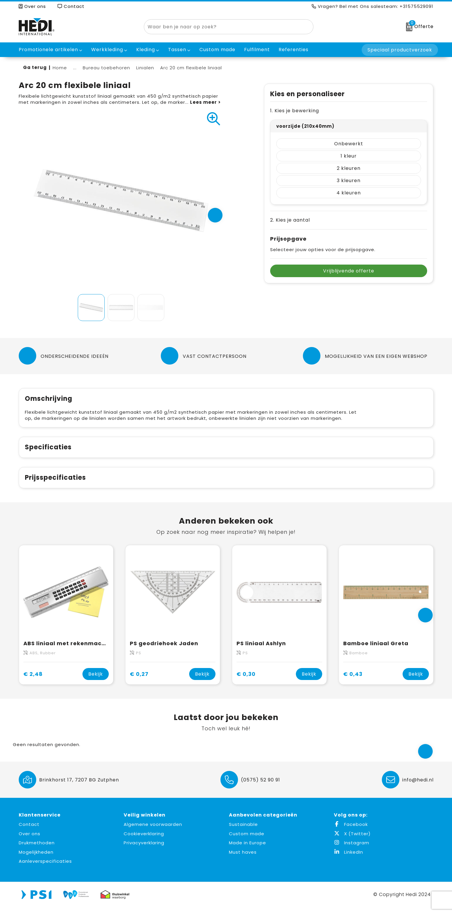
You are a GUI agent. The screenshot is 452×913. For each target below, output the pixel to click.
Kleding (145, 49)
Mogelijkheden (36, 858)
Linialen (145, 68)
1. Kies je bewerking (294, 111)
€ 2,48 (33, 680)
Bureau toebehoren (106, 68)
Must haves (243, 858)
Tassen (177, 49)
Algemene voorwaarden (153, 830)
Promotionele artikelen (48, 49)
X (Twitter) (352, 840)
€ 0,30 (246, 680)
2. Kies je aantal (290, 220)
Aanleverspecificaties (45, 867)
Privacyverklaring (144, 849)
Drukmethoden (37, 849)
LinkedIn (348, 858)
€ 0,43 (353, 680)
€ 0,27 (139, 680)
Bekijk (95, 680)
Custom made (246, 840)
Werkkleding (107, 49)
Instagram (351, 849)
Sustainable (243, 830)
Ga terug (35, 67)
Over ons (32, 6)
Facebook (351, 830)
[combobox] (222, 27)
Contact (71, 6)
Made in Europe (247, 849)
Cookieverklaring (144, 840)
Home (60, 68)
